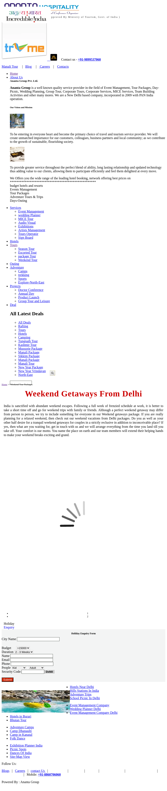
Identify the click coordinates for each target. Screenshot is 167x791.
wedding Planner (29, 215)
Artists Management (31, 230)
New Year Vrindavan (32, 371)
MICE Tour (25, 219)
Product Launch (28, 297)
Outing (14, 263)
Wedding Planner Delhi (85, 709)
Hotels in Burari (20, 716)
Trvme (91, 771)
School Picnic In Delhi (85, 698)
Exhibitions (25, 226)
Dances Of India (21, 753)
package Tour (27, 256)
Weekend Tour (27, 260)
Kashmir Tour (27, 345)
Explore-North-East (31, 282)
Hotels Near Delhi (82, 687)
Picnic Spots (18, 749)
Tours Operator (28, 234)
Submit (7, 679)
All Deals (24, 322)
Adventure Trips (80, 694)
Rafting (23, 326)
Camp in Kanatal (21, 734)
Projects (15, 286)
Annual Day (26, 293)
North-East (25, 375)
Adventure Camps (22, 727)
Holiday (9, 623)
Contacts (63, 66)
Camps (22, 271)
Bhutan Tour (18, 720)
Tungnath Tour (28, 341)
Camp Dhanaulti (21, 731)
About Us (16, 77)
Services (15, 207)
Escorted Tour (27, 252)
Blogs (5, 771)
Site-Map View (20, 756)
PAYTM (76, 771)
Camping (24, 337)
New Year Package (30, 367)
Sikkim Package (29, 356)
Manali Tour (10, 66)
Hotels (14, 241)
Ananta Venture (111, 771)
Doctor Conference (30, 290)
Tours (13, 245)
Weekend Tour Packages (21, 384)
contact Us (38, 771)
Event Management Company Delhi (94, 712)
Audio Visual (27, 222)
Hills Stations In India (84, 690)
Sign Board (25, 237)
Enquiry (9, 627)
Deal (13, 305)
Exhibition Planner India (26, 745)
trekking (23, 275)
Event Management (31, 211)
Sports (22, 278)
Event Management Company (89, 705)
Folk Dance (17, 738)
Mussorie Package (30, 348)
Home (14, 73)
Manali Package (28, 352)
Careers (44, 66)
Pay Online (57, 771)
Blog (28, 66)
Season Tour (26, 249)
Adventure (17, 267)
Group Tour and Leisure (34, 301)
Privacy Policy (11, 774)
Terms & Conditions (141, 771)
